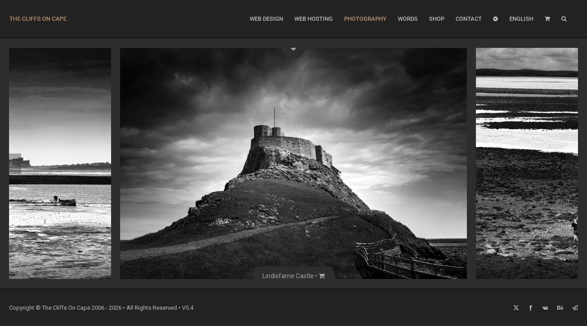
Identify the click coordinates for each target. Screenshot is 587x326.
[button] (564, 18)
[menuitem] (521, 18)
